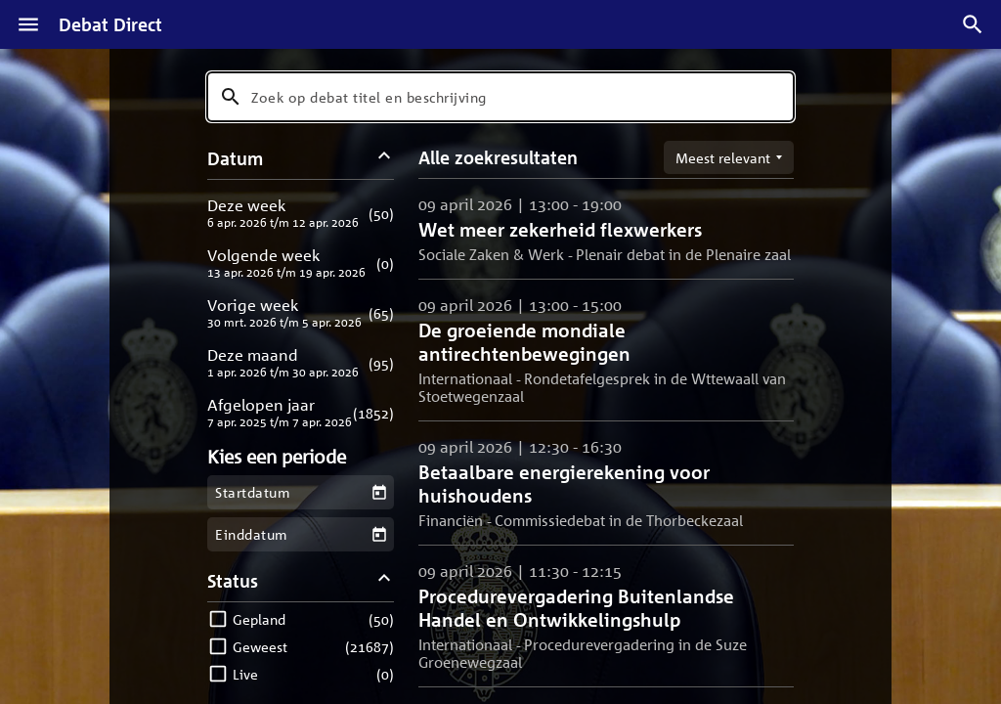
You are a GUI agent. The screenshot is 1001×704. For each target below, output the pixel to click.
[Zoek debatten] (972, 24)
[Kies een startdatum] (379, 492)
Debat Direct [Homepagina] (110, 24)
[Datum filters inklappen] (385, 158)
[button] (300, 213)
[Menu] (28, 24)
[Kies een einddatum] (379, 534)
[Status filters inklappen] (385, 580)
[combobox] (500, 96)
